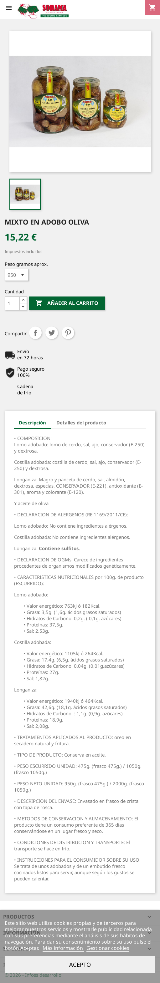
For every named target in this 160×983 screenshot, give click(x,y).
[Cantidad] (12, 303)
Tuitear (51, 333)
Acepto (80, 964)
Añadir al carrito (66, 303)
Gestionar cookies (107, 948)
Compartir (35, 333)
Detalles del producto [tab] (81, 422)
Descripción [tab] (32, 422)
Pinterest (68, 333)
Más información (63, 948)
